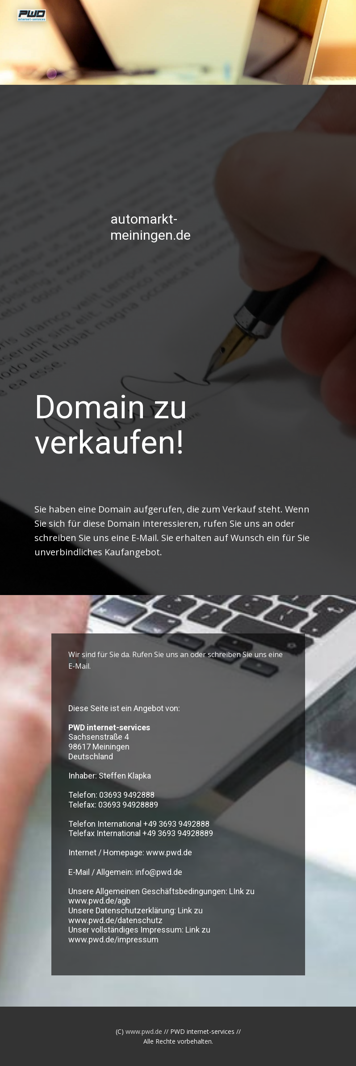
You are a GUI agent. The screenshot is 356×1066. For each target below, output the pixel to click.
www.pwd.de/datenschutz (115, 920)
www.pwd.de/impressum (113, 939)
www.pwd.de (169, 852)
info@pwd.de (158, 872)
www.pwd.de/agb (99, 900)
